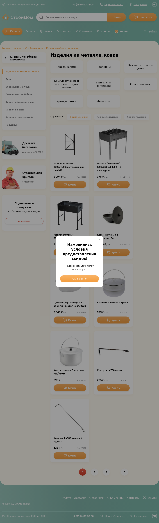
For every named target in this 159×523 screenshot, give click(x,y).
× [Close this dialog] (99, 239)
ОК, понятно (80, 278)
